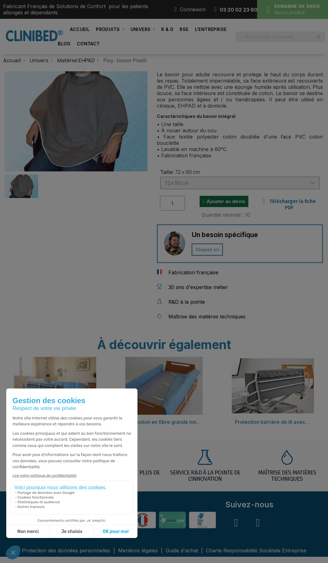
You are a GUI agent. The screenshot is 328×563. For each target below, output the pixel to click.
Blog (64, 43)
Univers (143, 29)
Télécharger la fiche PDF (289, 204)
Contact (88, 43)
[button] (9, 121)
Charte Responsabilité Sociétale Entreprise (256, 550)
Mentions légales (138, 550)
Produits (110, 29)
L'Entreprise (211, 29)
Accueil (80, 29)
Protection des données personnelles (67, 550)
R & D (167, 29)
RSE (184, 29)
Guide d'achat (182, 550)
